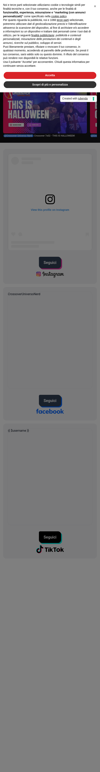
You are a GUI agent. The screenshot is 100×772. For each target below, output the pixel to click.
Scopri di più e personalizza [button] (50, 84)
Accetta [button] (50, 75)
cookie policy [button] (58, 16)
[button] (95, 6)
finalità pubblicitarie (42, 35)
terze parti (63, 20)
